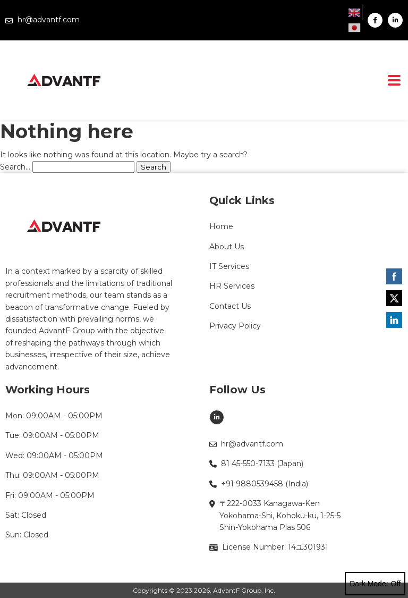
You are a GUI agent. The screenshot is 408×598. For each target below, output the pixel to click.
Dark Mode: (375, 583)
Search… (15, 167)
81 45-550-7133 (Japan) (256, 463)
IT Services (229, 266)
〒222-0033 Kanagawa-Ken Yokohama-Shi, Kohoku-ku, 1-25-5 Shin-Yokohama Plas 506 (275, 515)
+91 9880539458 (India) (258, 483)
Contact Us (230, 306)
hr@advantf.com (42, 19)
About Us (226, 246)
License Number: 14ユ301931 (268, 547)
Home (221, 226)
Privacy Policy (235, 326)
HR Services (231, 286)
